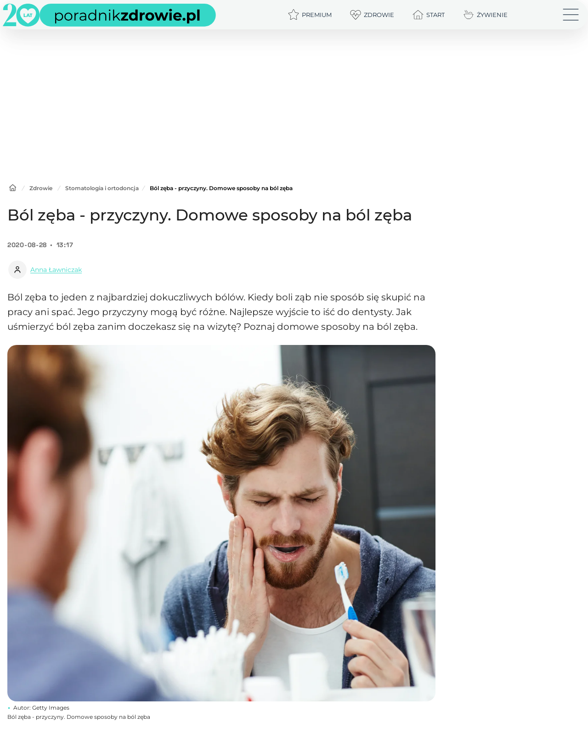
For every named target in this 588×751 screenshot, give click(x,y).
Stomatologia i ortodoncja (102, 188)
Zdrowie (40, 188)
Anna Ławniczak (56, 269)
